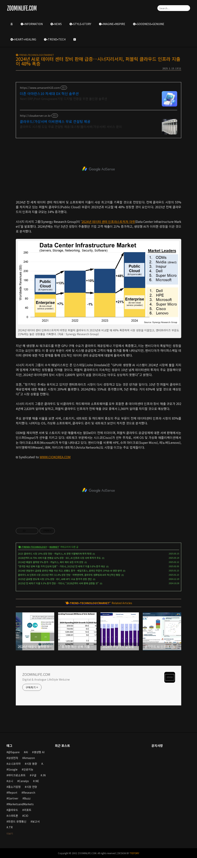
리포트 (27, 810)
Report (12, 792)
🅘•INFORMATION (32, 24)
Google (13, 769)
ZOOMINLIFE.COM (36, 674)
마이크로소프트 (17, 775)
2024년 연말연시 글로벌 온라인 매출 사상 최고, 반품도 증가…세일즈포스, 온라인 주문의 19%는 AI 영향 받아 (70, 570)
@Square (14, 752)
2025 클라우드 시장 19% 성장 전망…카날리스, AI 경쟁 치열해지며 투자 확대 (54, 553)
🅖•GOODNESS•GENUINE (148, 24)
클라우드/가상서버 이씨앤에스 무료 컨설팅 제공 (55, 121)
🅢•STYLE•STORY (80, 24)
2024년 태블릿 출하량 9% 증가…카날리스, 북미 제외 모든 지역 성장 (50, 562)
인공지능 (28, 769)
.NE (37, 781)
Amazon (29, 758)
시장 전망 (31, 787)
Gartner (13, 798)
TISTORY (134, 853)
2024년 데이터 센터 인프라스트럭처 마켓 (108, 221)
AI (26, 752)
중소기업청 (14, 787)
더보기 (10, 833)
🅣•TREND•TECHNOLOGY (32, 546)
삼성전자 (13, 758)
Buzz (27, 798)
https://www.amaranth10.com (40, 87)
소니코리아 (14, 764)
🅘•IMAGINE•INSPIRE (112, 24)
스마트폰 (13, 816)
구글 (33, 775)
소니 (10, 781)
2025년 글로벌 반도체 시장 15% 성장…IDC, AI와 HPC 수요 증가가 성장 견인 (55, 579)
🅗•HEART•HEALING (23, 39)
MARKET (54, 546)
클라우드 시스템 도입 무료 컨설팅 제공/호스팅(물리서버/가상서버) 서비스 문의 (71, 126)
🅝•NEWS (56, 24)
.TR (10, 827)
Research (29, 792)
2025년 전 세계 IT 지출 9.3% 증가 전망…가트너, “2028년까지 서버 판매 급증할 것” (58, 583)
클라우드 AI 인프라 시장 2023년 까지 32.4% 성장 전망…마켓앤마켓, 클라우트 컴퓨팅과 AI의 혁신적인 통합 (69, 574)
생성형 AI (39, 752)
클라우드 (13, 810)
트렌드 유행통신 (17, 821)
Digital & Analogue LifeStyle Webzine (46, 679)
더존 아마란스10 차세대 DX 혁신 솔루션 (49, 93)
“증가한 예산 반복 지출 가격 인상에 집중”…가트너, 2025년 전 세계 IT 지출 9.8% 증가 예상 (61, 566)
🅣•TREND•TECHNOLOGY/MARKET (35, 55)
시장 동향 (31, 764)
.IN (44, 775)
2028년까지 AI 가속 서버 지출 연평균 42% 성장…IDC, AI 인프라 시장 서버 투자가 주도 (59, 557)
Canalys (24, 781)
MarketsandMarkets (21, 804)
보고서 (36, 821)
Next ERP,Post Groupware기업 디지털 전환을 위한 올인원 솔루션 (63, 98)
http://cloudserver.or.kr (35, 115)
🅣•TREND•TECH (55, 39)
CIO (26, 816)
